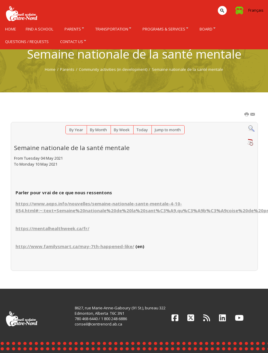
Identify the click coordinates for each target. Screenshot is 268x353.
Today (142, 129)
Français (256, 10)
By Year (76, 129)
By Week (122, 129)
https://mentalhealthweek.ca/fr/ (52, 228)
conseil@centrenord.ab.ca (98, 324)
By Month (98, 129)
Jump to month (168, 129)
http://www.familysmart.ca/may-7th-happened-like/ (75, 246)
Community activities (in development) (113, 69)
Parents (67, 69)
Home (50, 69)
